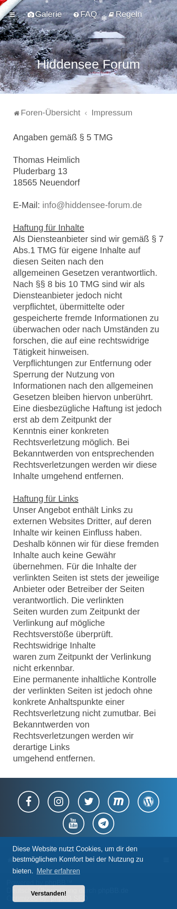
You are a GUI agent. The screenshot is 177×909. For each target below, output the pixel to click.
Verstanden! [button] (48, 893)
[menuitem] (44, 14)
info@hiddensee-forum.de (92, 203)
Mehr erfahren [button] (58, 871)
